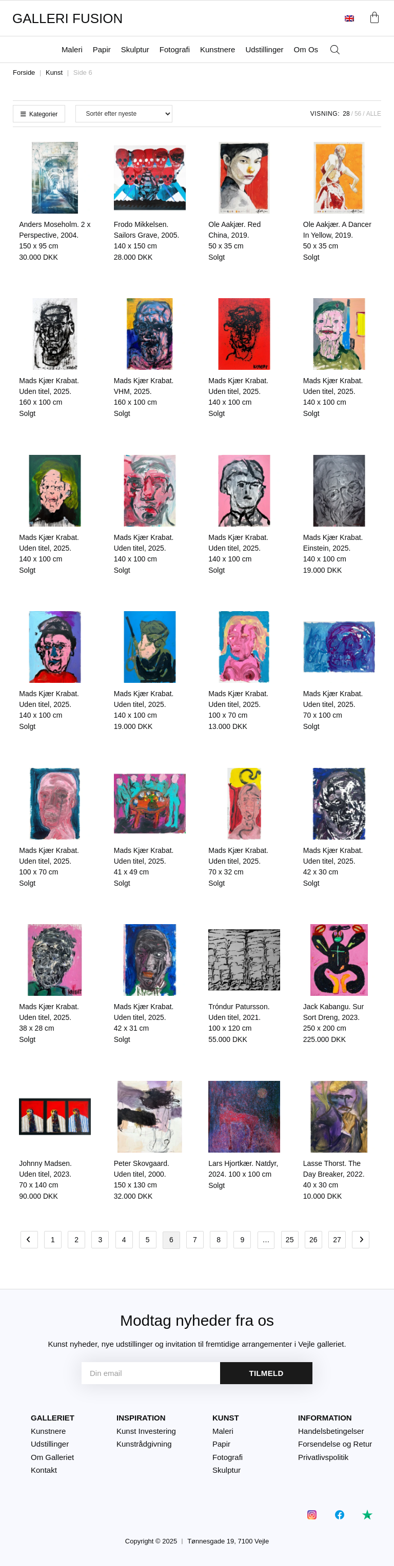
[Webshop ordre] (123, 113)
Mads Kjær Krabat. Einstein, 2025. (333, 548)
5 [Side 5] (148, 1240)
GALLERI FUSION (67, 18)
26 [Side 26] (313, 1240)
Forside (24, 72)
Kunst (54, 72)
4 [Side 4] (124, 1240)
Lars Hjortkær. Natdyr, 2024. (243, 1168)
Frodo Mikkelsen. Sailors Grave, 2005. (147, 235)
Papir (102, 49)
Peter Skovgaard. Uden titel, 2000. (141, 1174)
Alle (373, 113)
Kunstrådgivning (144, 1443)
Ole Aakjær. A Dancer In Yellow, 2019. (337, 235)
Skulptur (135, 49)
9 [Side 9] (242, 1240)
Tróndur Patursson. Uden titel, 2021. (238, 1017)
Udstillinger (264, 49)
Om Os (306, 49)
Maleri (72, 49)
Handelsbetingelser (331, 1430)
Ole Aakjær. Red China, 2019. (234, 235)
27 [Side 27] (337, 1240)
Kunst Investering (146, 1430)
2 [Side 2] (76, 1240)
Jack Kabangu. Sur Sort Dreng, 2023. (333, 1017)
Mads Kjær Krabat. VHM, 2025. (144, 391)
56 (357, 113)
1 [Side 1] (53, 1240)
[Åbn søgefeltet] (335, 50)
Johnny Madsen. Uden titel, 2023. (45, 1174)
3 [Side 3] (100, 1240)
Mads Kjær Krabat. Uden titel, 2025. (49, 391)
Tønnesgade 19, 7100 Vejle (228, 1541)
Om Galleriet (52, 1456)
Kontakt (44, 1470)
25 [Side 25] (290, 1240)
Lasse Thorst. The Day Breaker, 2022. (334, 1174)
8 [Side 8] (218, 1240)
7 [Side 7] (195, 1240)
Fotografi (175, 49)
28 (346, 113)
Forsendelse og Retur (335, 1443)
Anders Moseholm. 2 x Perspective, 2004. (54, 235)
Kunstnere (217, 49)
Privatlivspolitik (323, 1456)
